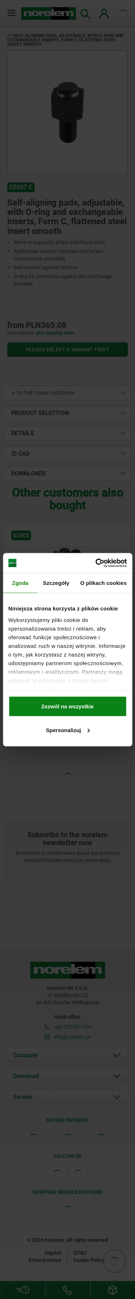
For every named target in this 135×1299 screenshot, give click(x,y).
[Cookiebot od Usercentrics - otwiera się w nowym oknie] (96, 563)
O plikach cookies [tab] (103, 583)
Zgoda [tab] (20, 583)
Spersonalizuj (68, 730)
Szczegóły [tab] (56, 583)
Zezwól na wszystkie (67, 706)
